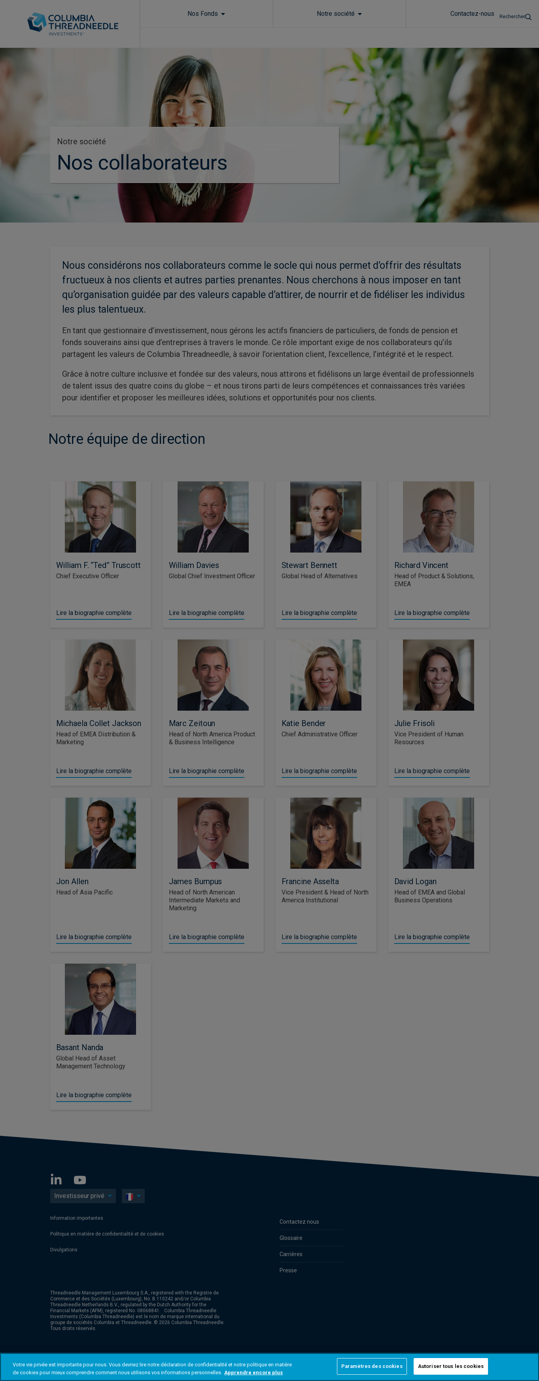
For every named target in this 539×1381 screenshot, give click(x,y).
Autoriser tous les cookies (451, 1366)
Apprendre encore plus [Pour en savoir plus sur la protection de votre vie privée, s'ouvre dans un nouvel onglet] (253, 1372)
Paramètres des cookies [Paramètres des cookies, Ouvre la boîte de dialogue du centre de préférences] (372, 1366)
